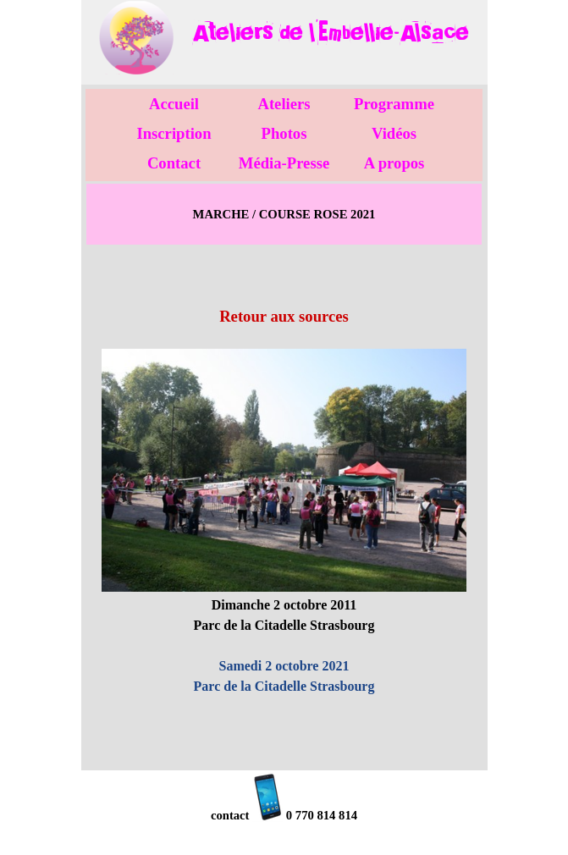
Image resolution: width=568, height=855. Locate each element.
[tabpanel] (331, 32)
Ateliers (283, 104)
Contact (174, 163)
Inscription (173, 133)
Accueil (174, 104)
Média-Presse (284, 163)
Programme (394, 104)
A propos (394, 163)
